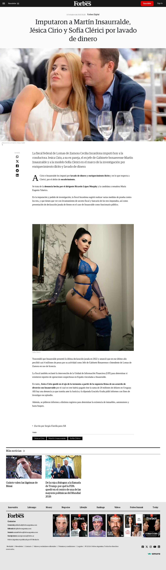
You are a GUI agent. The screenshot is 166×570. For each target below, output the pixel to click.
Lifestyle (83, 507)
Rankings (101, 507)
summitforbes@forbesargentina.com (25, 532)
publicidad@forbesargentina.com (26, 525)
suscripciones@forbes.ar (25, 536)
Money (49, 507)
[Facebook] (143, 547)
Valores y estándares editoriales (45, 546)
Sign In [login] (160, 3)
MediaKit (10, 546)
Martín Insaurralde (57, 438)
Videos (117, 507)
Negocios (66, 507)
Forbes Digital (93, 14)
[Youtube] (154, 547)
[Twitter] (147, 547)
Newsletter (19, 546)
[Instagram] (151, 547)
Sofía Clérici (75, 438)
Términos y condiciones (66, 546)
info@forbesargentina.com (22, 529)
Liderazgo (31, 507)
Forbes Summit (136, 507)
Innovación (13, 507)
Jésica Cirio (39, 438)
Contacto (28, 546)
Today (155, 507)
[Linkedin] (159, 547)
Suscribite (147, 3)
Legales (80, 546)
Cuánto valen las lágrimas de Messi (22, 484)
